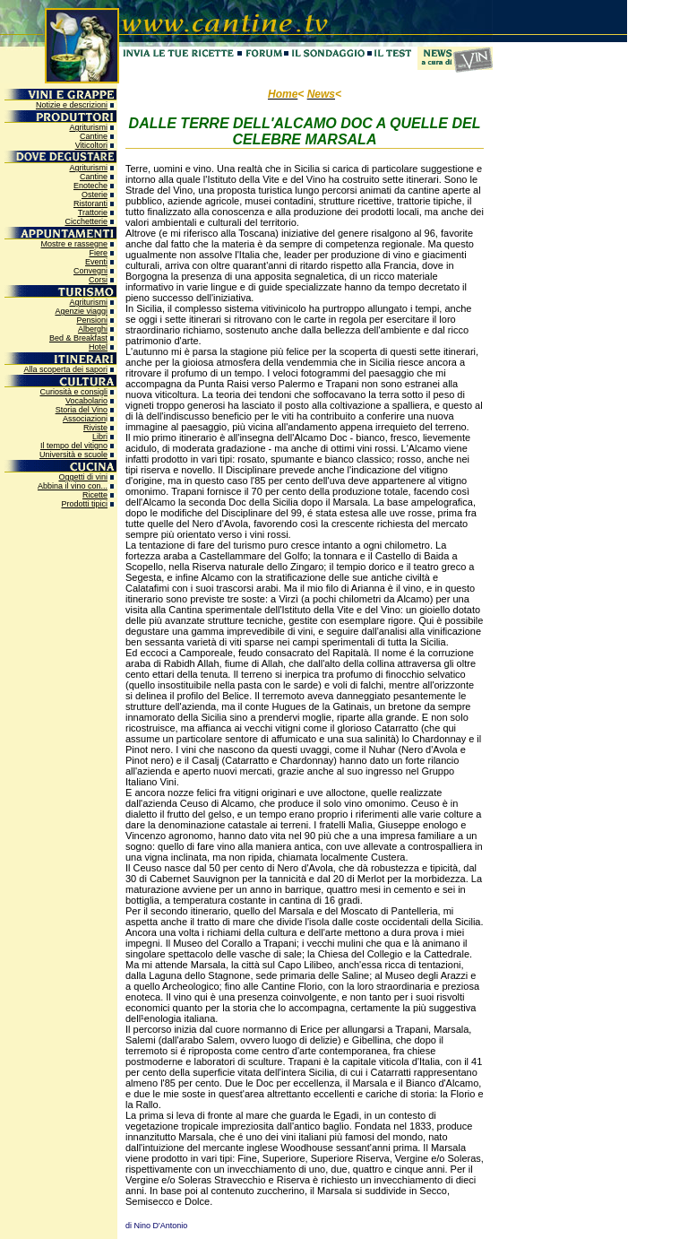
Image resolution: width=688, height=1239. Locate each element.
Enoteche (90, 185)
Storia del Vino (82, 409)
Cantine (94, 136)
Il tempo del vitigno (74, 445)
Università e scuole (73, 454)
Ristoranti (90, 203)
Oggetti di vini (83, 476)
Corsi (98, 279)
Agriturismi (88, 127)
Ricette (95, 494)
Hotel (98, 346)
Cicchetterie (86, 221)
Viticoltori (91, 145)
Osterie (95, 194)
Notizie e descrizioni (72, 104)
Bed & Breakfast (78, 338)
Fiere (98, 252)
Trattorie (93, 212)
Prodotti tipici (84, 503)
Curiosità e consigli (73, 391)
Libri (100, 436)
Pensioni (92, 320)
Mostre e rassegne (74, 243)
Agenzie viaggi (81, 311)
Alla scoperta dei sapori (65, 369)
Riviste (95, 427)
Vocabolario (86, 400)
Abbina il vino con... (73, 485)
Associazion (84, 418)
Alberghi (93, 329)
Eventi (96, 261)
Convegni (90, 270)
